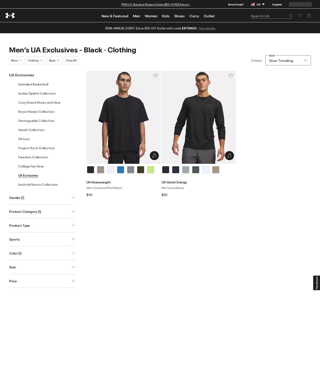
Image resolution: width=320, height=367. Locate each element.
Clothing (35, 60)
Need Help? (236, 4)
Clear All (71, 60)
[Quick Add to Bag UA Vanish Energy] (229, 155)
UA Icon (24, 139)
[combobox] (288, 60)
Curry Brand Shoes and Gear (39, 102)
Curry (194, 15)
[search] (272, 16)
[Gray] (131, 170)
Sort (272, 55)
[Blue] (121, 170)
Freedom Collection (33, 157)
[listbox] (123, 170)
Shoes (179, 15)
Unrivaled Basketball (33, 84)
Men (136, 15)
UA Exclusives (21, 74)
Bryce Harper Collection (36, 111)
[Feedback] (316, 283)
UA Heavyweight (98, 182)
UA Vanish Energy (174, 182)
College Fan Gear (31, 166)
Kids (166, 15)
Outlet (209, 15)
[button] (291, 16)
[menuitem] (115, 15)
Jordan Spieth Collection (37, 93)
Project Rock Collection (36, 148)
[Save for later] (300, 15)
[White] (111, 170)
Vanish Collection (31, 130)
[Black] (90, 170)
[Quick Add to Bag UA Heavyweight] (154, 155)
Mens (16, 60)
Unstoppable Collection (36, 120)
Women (151, 15)
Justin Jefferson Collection (38, 184)
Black (54, 60)
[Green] (141, 170)
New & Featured (115, 15)
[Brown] (101, 170)
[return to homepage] (10, 15)
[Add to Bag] (309, 15)
